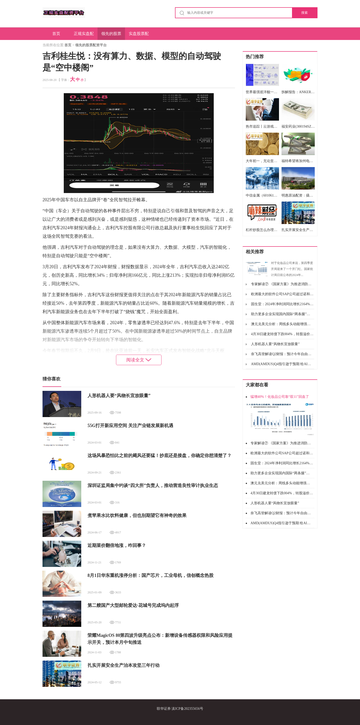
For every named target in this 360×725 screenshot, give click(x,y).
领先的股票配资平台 (111, 35)
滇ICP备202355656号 (187, 709)
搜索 (304, 12)
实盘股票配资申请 (139, 35)
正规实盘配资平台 (84, 35)
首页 (56, 33)
